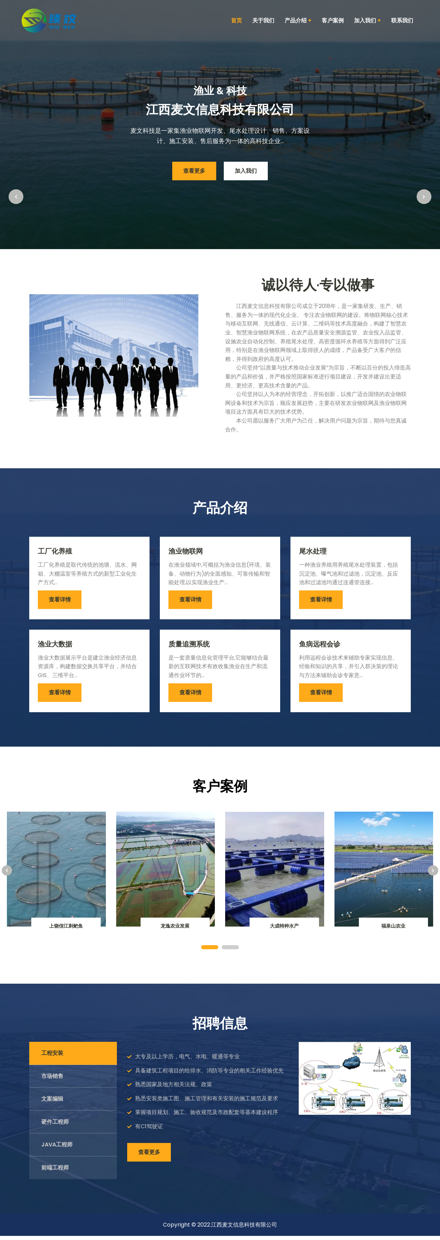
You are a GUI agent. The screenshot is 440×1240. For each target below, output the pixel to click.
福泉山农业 (393, 929)
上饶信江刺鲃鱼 (66, 929)
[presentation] (17, 123)
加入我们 (248, 171)
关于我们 (263, 20)
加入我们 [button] (367, 20)
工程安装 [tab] (52, 1057)
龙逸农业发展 (175, 929)
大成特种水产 (284, 929)
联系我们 (402, 20)
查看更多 (192, 171)
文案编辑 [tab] (52, 1103)
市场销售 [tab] (52, 1080)
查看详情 (61, 602)
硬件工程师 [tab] (55, 1126)
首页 (236, 20)
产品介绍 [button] (298, 20)
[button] (209, 951)
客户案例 (333, 20)
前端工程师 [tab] (55, 1172)
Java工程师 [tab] (57, 1149)
